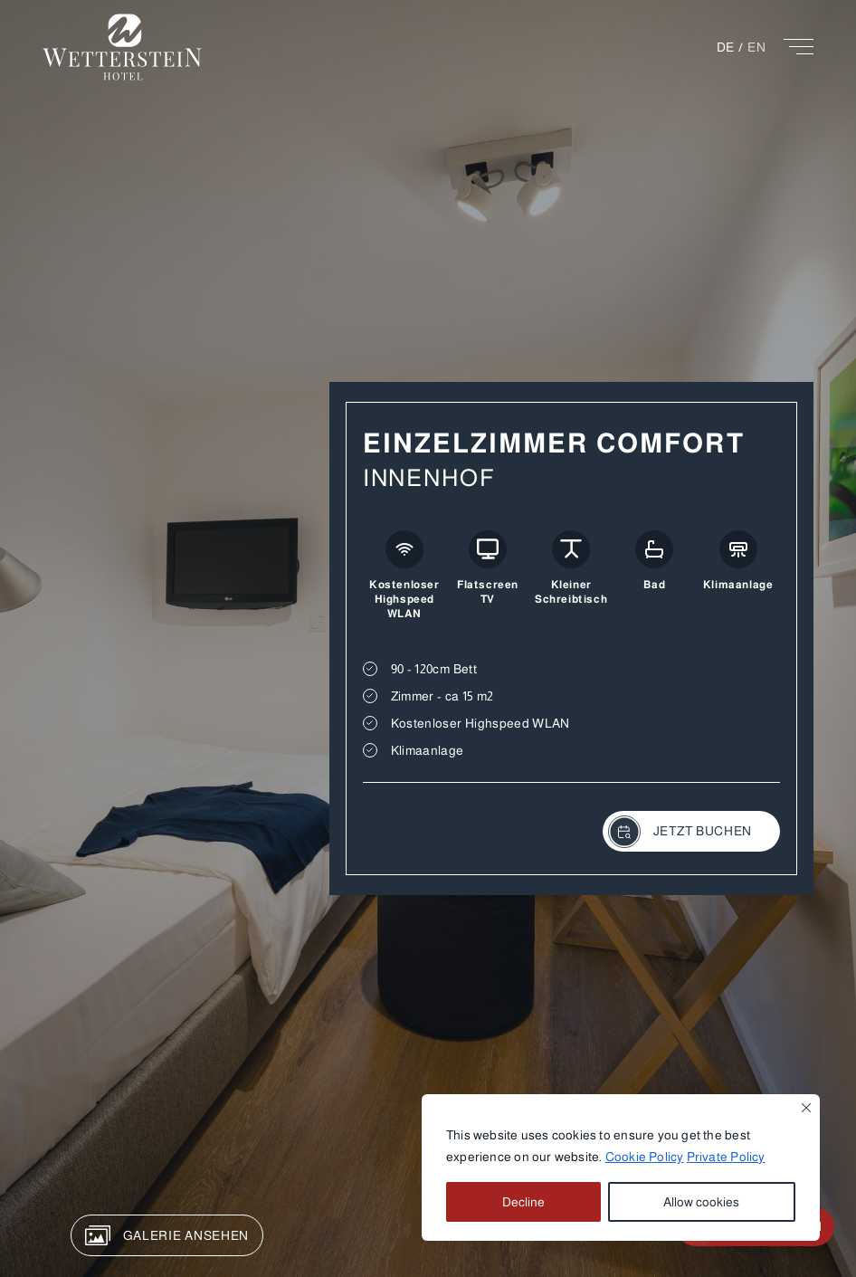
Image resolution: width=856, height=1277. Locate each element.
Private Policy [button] (726, 1156)
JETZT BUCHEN (680, 831)
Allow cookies (701, 1202)
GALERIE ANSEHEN (167, 1235)
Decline (523, 1202)
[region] (621, 1167)
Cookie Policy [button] (644, 1156)
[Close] (806, 1107)
